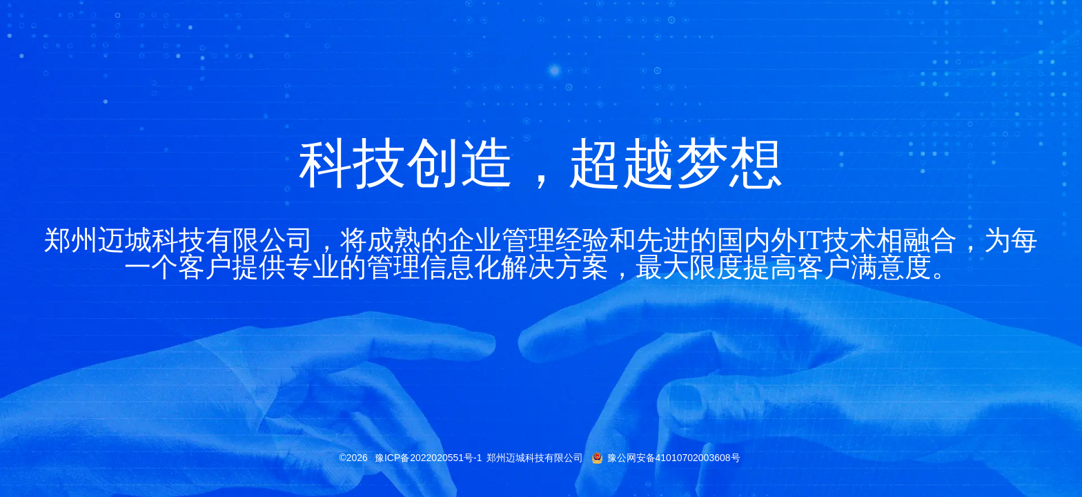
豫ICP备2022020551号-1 (428, 457)
